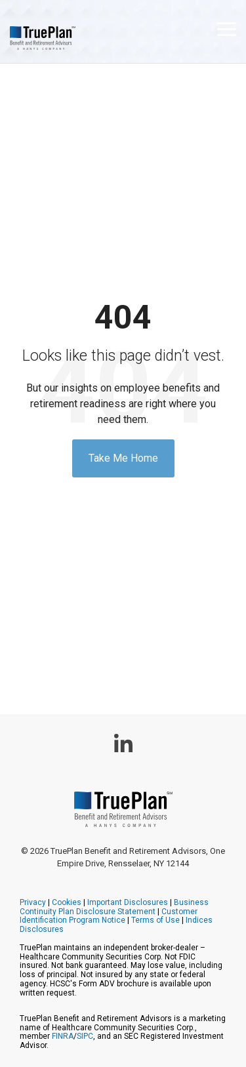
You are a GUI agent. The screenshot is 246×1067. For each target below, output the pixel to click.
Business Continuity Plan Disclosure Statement (114, 907)
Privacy (33, 902)
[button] (226, 28)
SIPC (85, 1036)
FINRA (62, 1036)
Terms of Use (155, 920)
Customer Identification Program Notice (108, 916)
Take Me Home (123, 458)
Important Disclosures (127, 902)
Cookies (66, 902)
